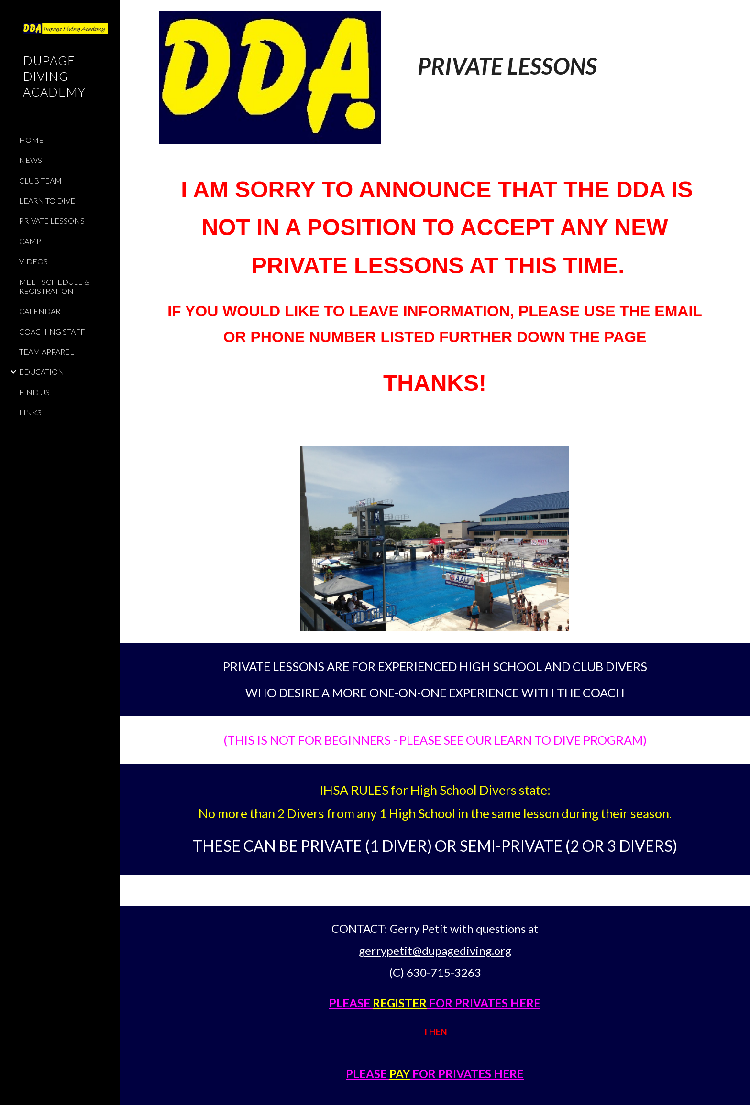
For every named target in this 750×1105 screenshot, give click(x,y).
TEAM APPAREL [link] (46, 351)
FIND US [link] (34, 392)
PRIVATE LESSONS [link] (52, 220)
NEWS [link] (30, 159)
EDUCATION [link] (41, 371)
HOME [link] (31, 139)
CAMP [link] (30, 241)
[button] (738, 13)
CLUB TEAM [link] (40, 180)
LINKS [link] (30, 412)
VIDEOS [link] (33, 261)
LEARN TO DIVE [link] (47, 200)
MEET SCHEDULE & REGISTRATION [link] (54, 286)
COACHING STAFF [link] (52, 331)
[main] (553, 50)
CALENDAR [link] (39, 310)
